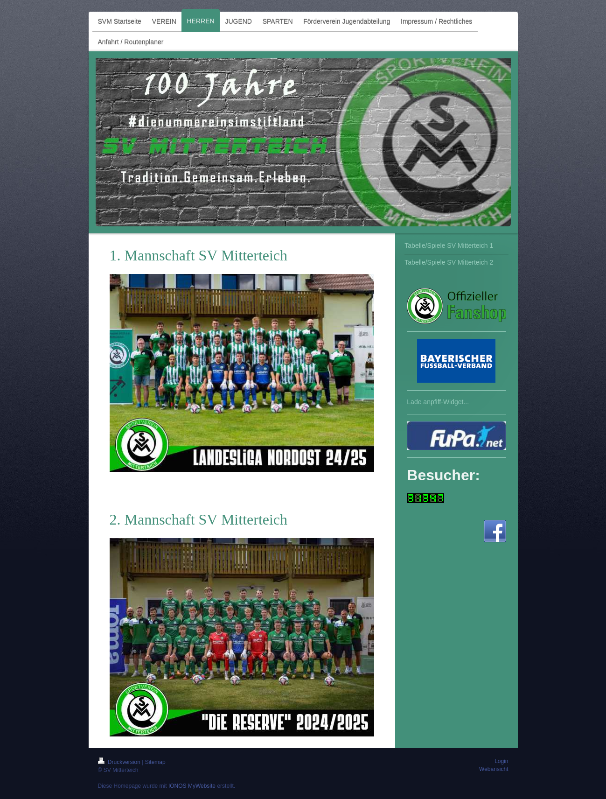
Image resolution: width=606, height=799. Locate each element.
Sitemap (155, 762)
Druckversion (120, 762)
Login (501, 761)
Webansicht (493, 769)
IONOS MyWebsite (192, 786)
